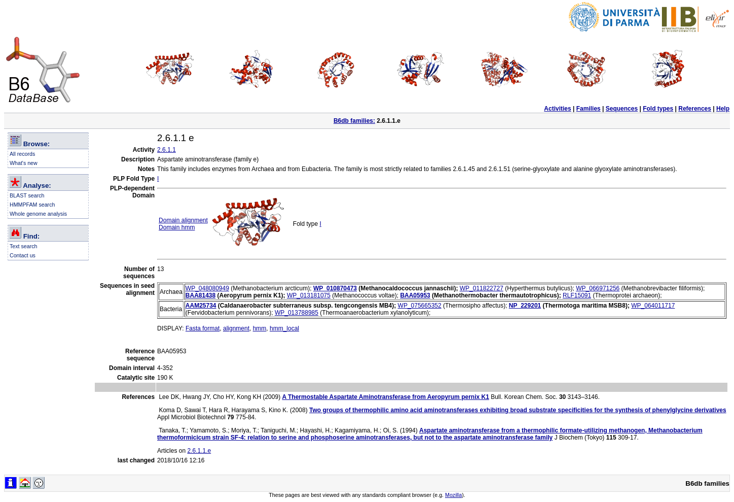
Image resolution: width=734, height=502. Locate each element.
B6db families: (354, 120)
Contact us (22, 255)
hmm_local (284, 328)
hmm (260, 328)
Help (722, 108)
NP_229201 (525, 305)
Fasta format (202, 328)
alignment (236, 328)
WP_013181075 (309, 295)
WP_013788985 (296, 312)
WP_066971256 (597, 288)
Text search (24, 246)
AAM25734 (201, 305)
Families (588, 108)
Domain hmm (177, 227)
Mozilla (453, 495)
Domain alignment (183, 220)
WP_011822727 (481, 288)
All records (22, 154)
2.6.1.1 (166, 149)
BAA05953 (415, 295)
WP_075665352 (420, 305)
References (694, 108)
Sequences (622, 108)
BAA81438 (200, 295)
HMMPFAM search (32, 205)
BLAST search (27, 195)
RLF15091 (577, 295)
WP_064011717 (653, 305)
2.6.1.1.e (199, 450)
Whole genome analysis (38, 214)
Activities (557, 108)
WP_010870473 (335, 288)
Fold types (658, 108)
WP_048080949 (207, 288)
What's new (24, 163)
